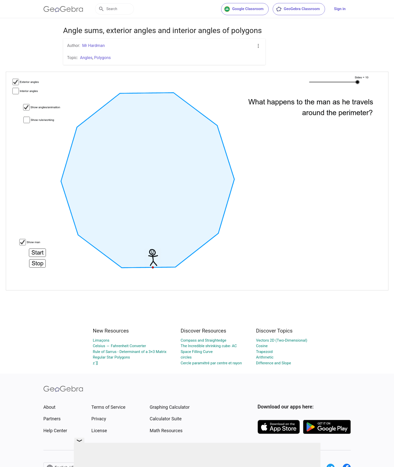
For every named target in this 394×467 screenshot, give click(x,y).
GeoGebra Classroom (298, 9)
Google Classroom (244, 9)
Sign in (340, 9)
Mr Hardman (93, 45)
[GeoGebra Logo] (63, 9)
